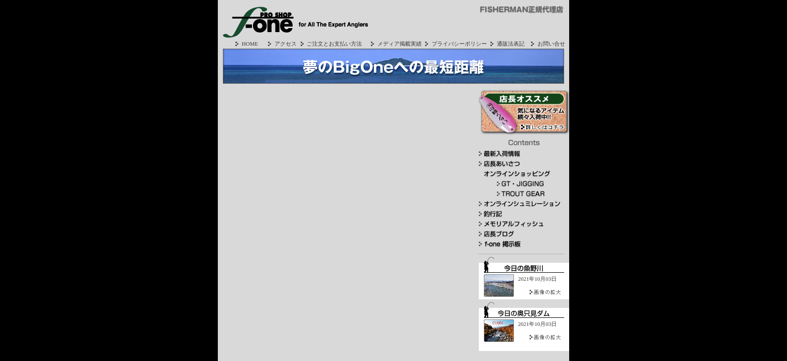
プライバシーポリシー (455, 44)
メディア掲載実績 (395, 44)
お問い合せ (547, 44)
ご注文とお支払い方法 (330, 44)
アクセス (281, 44)
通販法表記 (506, 44)
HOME (245, 44)
